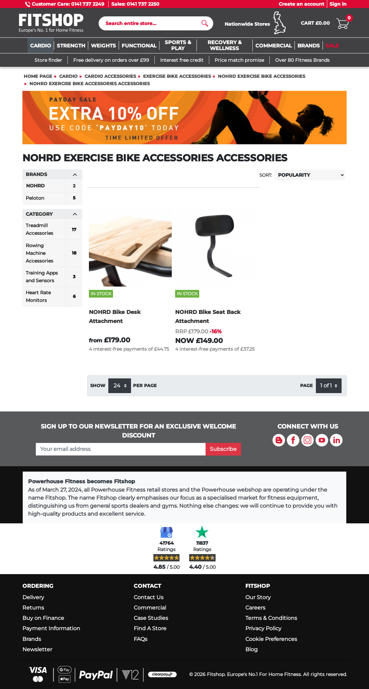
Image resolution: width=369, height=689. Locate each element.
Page (306, 387)
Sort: (265, 176)
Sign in (338, 4)
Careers (255, 608)
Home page (38, 78)
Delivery (33, 597)
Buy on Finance (43, 618)
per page (145, 387)
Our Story (258, 597)
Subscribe (223, 449)
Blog (251, 649)
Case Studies (151, 618)
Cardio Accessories (110, 78)
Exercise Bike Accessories (177, 78)
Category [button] (51, 216)
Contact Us (148, 597)
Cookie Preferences (271, 639)
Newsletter (37, 649)
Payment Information (51, 629)
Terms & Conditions (271, 618)
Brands (31, 639)
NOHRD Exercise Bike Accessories (261, 78)
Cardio (68, 78)
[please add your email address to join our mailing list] (121, 449)
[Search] (153, 24)
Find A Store (150, 629)
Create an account (301, 4)
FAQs (140, 639)
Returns (33, 608)
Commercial (150, 608)
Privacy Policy (263, 629)
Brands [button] (51, 176)
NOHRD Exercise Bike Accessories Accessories (89, 85)
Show (97, 387)
